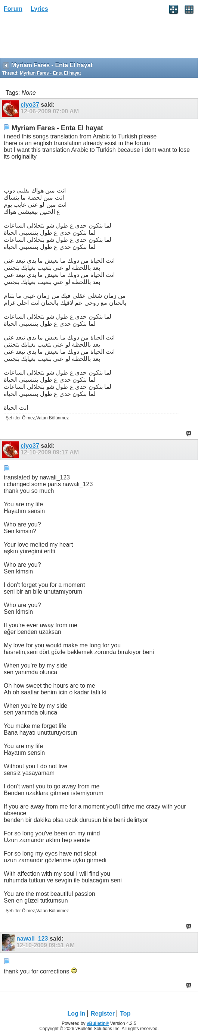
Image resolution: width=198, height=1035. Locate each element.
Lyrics (39, 9)
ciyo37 (30, 104)
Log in (77, 1013)
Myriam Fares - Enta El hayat (50, 73)
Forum (13, 9)
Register (103, 1013)
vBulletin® (98, 1023)
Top (125, 1013)
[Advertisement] (60, 37)
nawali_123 (32, 938)
